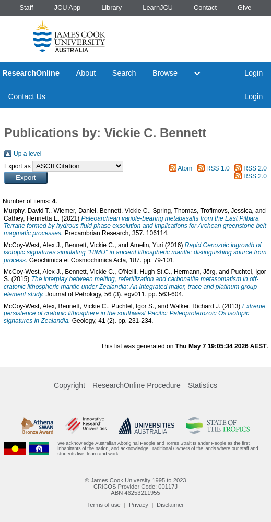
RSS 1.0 (218, 168)
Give (244, 7)
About (86, 73)
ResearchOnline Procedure (136, 385)
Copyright (69, 385)
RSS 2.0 (255, 168)
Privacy (138, 505)
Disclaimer (170, 505)
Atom (185, 168)
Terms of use (104, 505)
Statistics (202, 385)
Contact (205, 7)
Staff (26, 7)
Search (124, 73)
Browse (165, 73)
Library (111, 7)
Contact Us (26, 96)
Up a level (27, 153)
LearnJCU (158, 7)
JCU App (67, 7)
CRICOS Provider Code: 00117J (135, 486)
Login (253, 73)
